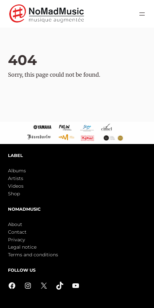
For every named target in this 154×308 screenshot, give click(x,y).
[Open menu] (142, 14)
